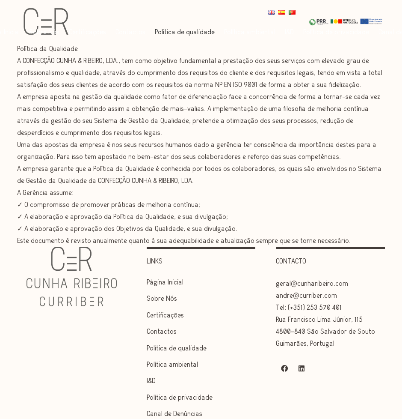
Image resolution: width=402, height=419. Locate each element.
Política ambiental (172, 364)
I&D (151, 380)
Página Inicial (165, 282)
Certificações (165, 315)
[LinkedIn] (301, 368)
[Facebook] (284, 368)
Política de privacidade (180, 397)
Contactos (162, 331)
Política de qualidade (177, 348)
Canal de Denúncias (174, 413)
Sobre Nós (162, 298)
